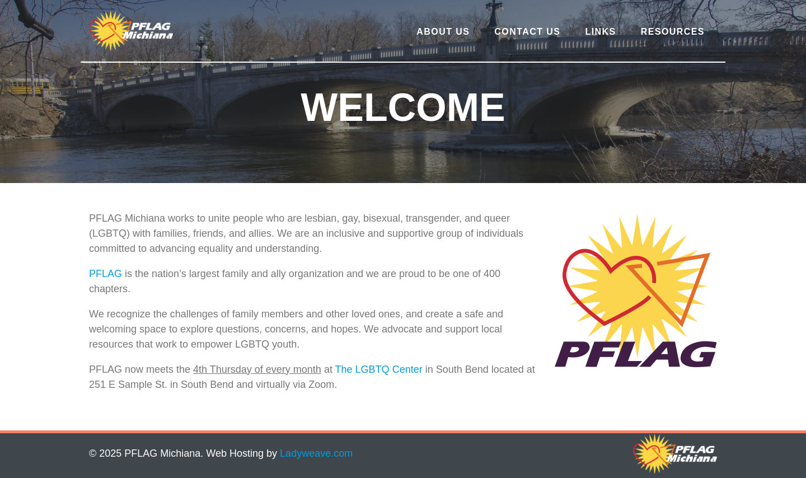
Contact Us (527, 31)
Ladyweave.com (316, 453)
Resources (673, 31)
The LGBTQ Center (379, 369)
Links (600, 31)
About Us (443, 31)
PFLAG (105, 273)
